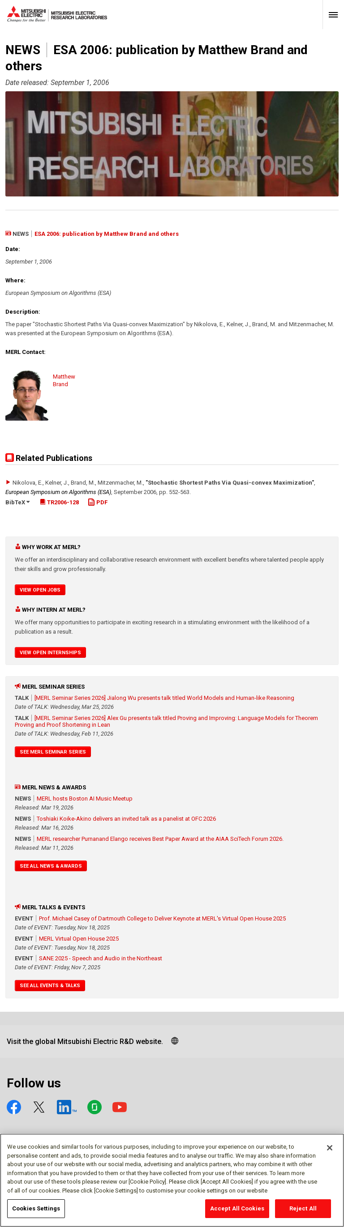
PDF (98, 502)
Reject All (303, 1213)
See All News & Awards (51, 866)
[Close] (330, 1152)
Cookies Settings (36, 1213)
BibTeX (17, 502)
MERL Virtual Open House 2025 (79, 938)
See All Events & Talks (50, 985)
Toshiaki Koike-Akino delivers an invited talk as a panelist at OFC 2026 (126, 818)
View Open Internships (50, 653)
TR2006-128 (59, 502)
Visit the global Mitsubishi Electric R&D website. (85, 1041)
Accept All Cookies (237, 1213)
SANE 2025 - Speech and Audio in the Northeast (100, 958)
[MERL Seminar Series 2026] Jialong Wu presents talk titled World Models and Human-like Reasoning (164, 697)
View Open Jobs (40, 590)
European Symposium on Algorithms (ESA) (58, 492)
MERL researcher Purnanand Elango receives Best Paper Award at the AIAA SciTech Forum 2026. (160, 838)
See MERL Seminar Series (53, 752)
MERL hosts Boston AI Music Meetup (85, 798)
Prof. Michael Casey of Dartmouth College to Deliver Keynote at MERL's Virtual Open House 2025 (162, 918)
